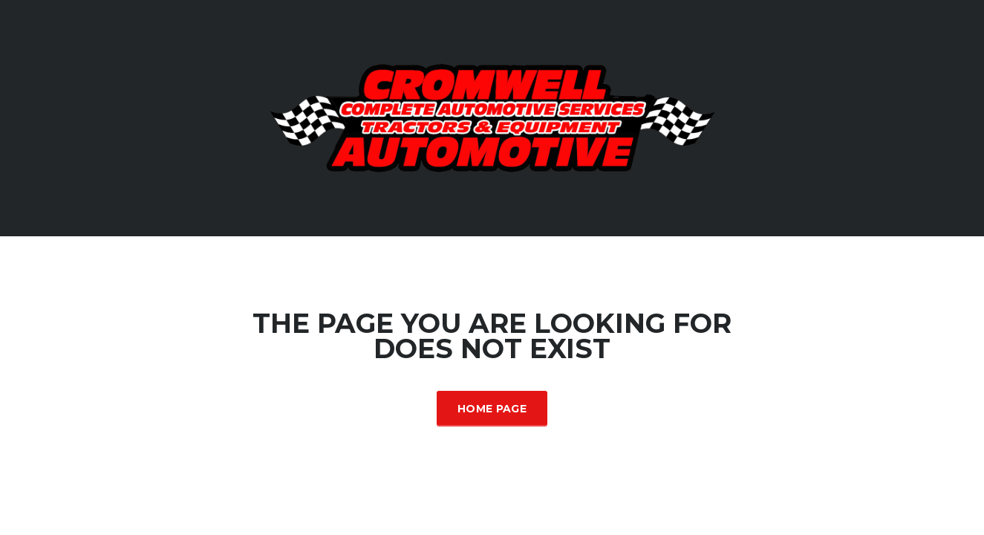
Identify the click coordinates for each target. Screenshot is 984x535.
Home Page (492, 408)
